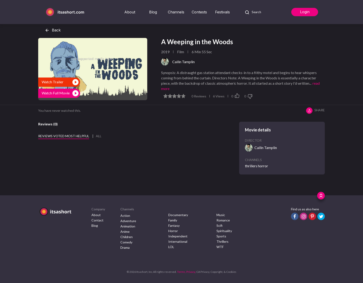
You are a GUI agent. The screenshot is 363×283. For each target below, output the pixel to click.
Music (220, 215)
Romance (223, 220)
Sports (221, 236)
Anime (125, 231)
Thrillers (222, 241)
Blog (153, 12)
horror (263, 166)
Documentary (178, 215)
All (98, 136)
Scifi (219, 225)
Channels (176, 12)
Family (172, 220)
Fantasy (174, 225)
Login (305, 11)
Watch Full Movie (56, 93)
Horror (173, 231)
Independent (178, 236)
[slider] (174, 96)
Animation (127, 226)
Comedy (126, 242)
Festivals (222, 12)
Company (98, 209)
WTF (220, 247)
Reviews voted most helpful (63, 136)
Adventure (128, 221)
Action (125, 216)
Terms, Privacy (186, 272)
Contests (199, 12)
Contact (97, 220)
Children (126, 237)
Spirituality (224, 231)
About (129, 12)
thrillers (251, 166)
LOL (171, 247)
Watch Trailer (52, 82)
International (177, 241)
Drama (125, 247)
